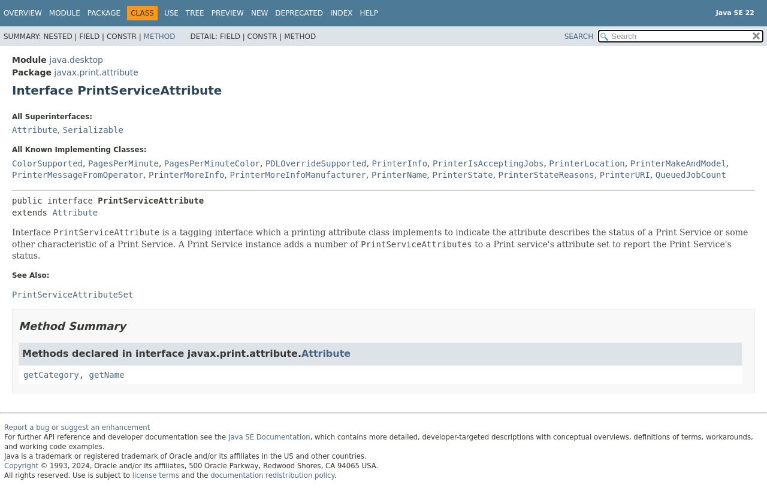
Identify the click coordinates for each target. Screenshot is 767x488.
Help (369, 13)
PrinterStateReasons (546, 175)
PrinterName (399, 175)
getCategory (51, 375)
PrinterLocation (586, 163)
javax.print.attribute (96, 72)
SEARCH (579, 36)
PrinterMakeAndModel (678, 163)
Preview (228, 13)
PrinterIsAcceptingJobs (488, 163)
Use (171, 13)
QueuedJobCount (691, 175)
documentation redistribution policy (272, 475)
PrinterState (463, 175)
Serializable (93, 130)
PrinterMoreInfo (186, 175)
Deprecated (299, 13)
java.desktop (76, 60)
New (259, 13)
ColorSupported (47, 163)
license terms (155, 475)
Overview (23, 13)
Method (160, 36)
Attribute (35, 130)
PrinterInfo (399, 163)
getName (107, 375)
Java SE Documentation (269, 437)
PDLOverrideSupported (316, 163)
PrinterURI (625, 175)
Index (341, 13)
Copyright (21, 466)
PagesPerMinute (123, 163)
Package (103, 13)
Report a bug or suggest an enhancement (77, 427)
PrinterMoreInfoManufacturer (298, 175)
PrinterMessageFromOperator (77, 175)
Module (64, 13)
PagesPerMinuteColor (212, 163)
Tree (195, 13)
